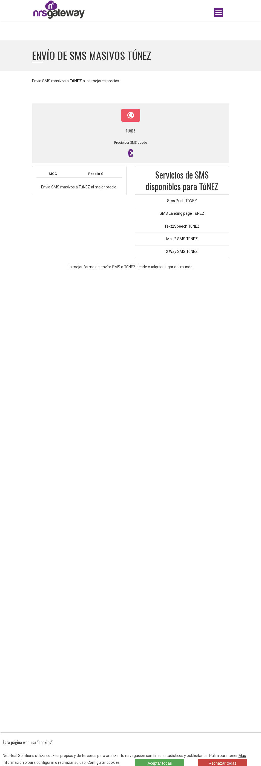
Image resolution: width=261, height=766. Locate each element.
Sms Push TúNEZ (182, 201)
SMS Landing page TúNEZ (182, 213)
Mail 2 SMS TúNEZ (182, 239)
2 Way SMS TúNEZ (182, 251)
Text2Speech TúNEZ (182, 226)
